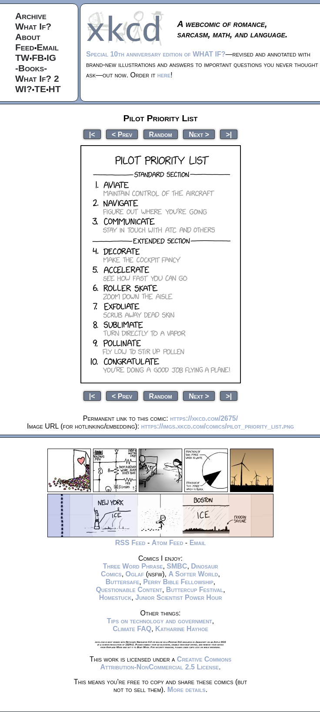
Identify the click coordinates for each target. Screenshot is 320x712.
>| (229, 134)
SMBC (177, 566)
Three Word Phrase (133, 566)
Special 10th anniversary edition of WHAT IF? (155, 54)
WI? (23, 89)
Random (160, 134)
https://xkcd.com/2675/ (204, 418)
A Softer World (193, 574)
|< (92, 134)
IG (51, 58)
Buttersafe (123, 582)
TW (22, 58)
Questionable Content (129, 589)
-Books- (31, 68)
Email (48, 47)
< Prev (122, 134)
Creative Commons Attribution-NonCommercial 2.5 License (165, 663)
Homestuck (115, 597)
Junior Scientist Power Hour (178, 597)
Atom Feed (167, 542)
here (164, 75)
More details (186, 689)
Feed (24, 47)
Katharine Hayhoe (181, 628)
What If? (33, 26)
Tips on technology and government (159, 621)
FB (38, 58)
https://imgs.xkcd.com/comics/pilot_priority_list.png (217, 426)
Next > (199, 134)
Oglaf (135, 574)
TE (40, 89)
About (27, 37)
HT (55, 89)
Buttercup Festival (194, 589)
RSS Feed (130, 542)
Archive (31, 16)
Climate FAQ (132, 628)
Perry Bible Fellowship (178, 582)
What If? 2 (37, 78)
